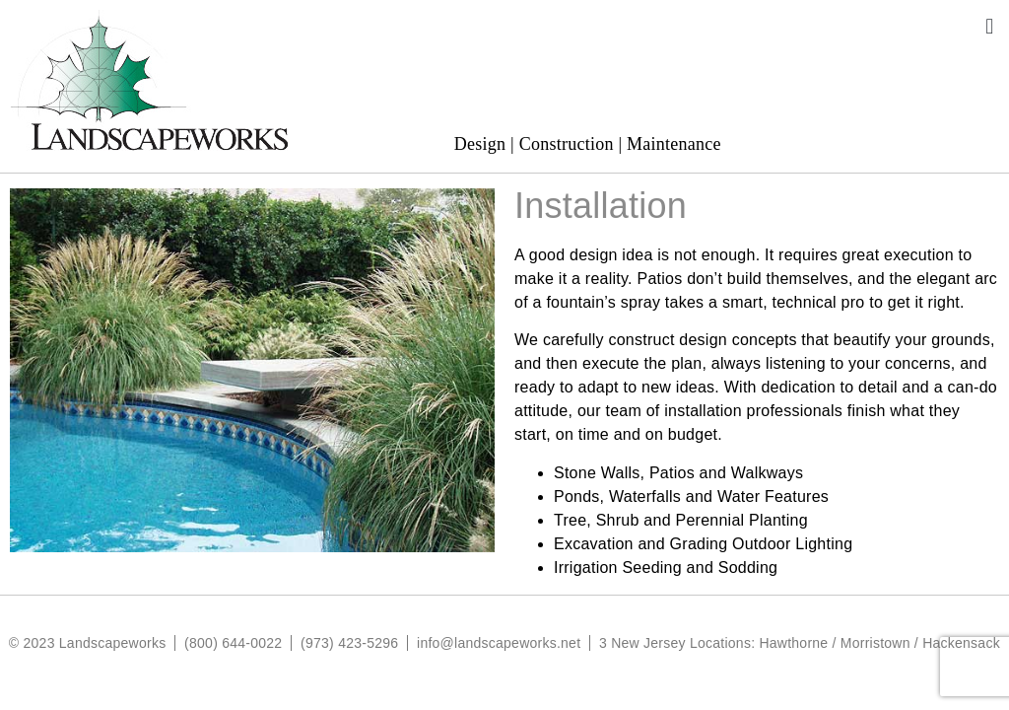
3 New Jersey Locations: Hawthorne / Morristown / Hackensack (799, 643)
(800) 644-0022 (233, 643)
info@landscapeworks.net (498, 643)
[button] (989, 26)
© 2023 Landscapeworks (88, 643)
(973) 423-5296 (349, 643)
